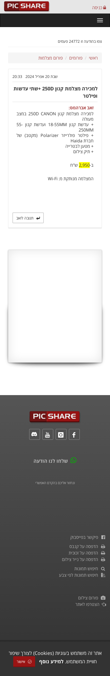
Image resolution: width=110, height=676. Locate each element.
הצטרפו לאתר (90, 604)
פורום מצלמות (50, 58)
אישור (24, 661)
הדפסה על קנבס (87, 546)
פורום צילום (92, 598)
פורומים (75, 58)
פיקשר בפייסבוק (88, 537)
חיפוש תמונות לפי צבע (82, 575)
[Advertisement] (55, 306)
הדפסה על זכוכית (87, 553)
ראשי (93, 58)
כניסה (99, 8)
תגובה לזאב (28, 218)
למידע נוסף (51, 661)
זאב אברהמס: (81, 108)
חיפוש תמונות (90, 569)
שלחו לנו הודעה (51, 461)
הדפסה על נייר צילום (84, 559)
